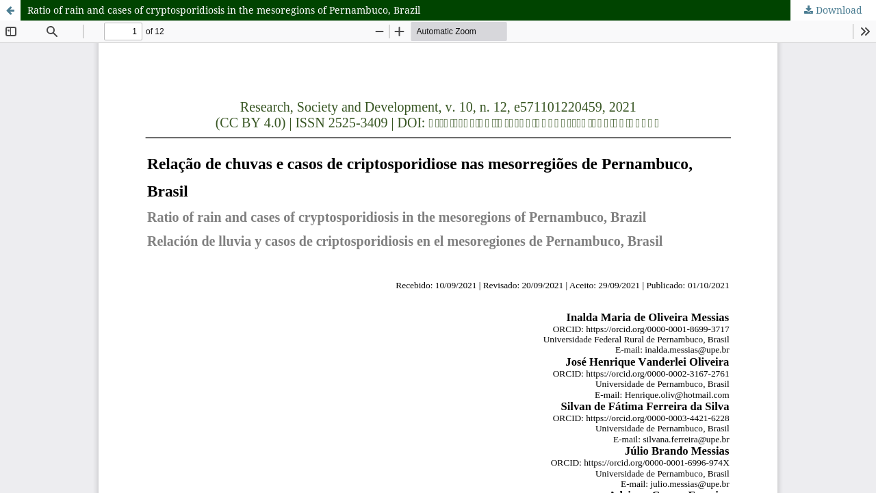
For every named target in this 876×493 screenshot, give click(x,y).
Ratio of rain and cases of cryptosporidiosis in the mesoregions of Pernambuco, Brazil (223, 9)
